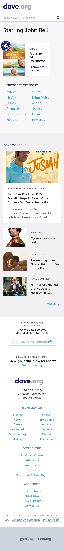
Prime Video (40, 97)
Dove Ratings (32, 491)
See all (54, 303)
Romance (38, 119)
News (32, 470)
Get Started (32, 366)
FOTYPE (56, 515)
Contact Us (32, 505)
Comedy (38, 108)
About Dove (32, 495)
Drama (36, 114)
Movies (11, 92)
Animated (13, 108)
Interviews (32, 460)
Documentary (16, 114)
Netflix (11, 97)
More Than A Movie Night (32, 475)
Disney (11, 103)
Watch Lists (32, 465)
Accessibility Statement (26, 519)
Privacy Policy (32, 500)
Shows (36, 92)
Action (36, 103)
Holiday (11, 119)
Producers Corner (32, 455)
